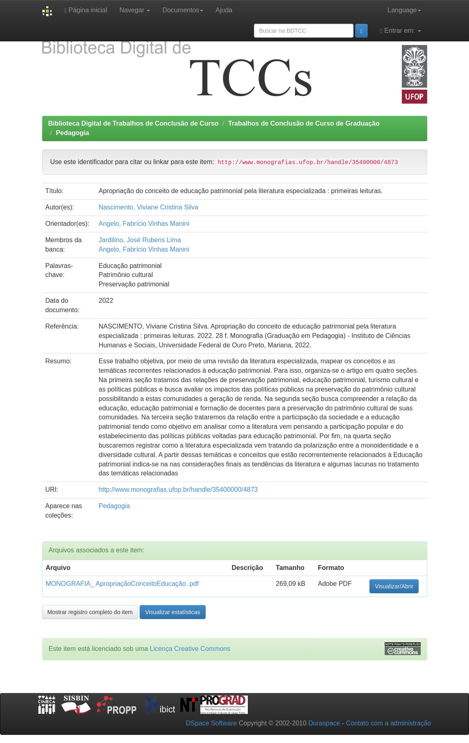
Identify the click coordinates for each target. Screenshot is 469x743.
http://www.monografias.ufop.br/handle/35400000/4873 (178, 489)
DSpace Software (211, 723)
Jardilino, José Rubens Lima (140, 239)
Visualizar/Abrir (394, 586)
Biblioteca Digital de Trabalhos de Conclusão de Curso (133, 123)
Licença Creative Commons (190, 648)
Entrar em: (400, 30)
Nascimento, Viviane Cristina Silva (148, 207)
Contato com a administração (388, 723)
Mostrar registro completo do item (90, 612)
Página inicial (85, 10)
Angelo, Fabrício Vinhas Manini (144, 223)
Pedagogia (72, 132)
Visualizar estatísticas (172, 612)
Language (404, 10)
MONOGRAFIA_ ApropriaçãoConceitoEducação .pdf (122, 583)
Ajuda (223, 10)
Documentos (182, 10)
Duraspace (324, 723)
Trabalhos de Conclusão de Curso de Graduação (304, 123)
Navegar (135, 10)
